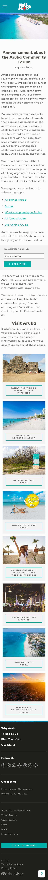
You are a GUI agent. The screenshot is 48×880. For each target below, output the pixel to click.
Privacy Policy (9, 868)
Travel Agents (9, 815)
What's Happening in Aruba (23, 212)
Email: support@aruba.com (16, 789)
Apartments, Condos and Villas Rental (24, 709)
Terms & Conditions (12, 864)
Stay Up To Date (24, 845)
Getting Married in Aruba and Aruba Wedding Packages (24, 572)
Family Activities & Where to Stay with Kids (24, 390)
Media (4, 829)
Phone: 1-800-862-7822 (14, 793)
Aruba (9, 206)
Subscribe (17, 264)
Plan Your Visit (11, 739)
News (4, 824)
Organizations (9, 819)
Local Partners (9, 834)
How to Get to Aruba (24, 663)
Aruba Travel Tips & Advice (24, 618)
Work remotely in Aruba (24, 526)
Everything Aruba (16, 224)
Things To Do (9, 733)
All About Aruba (15, 218)
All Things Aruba (15, 199)
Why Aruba (8, 728)
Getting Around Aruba (24, 481)
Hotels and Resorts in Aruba (24, 436)
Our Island (8, 744)
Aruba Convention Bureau (16, 810)
